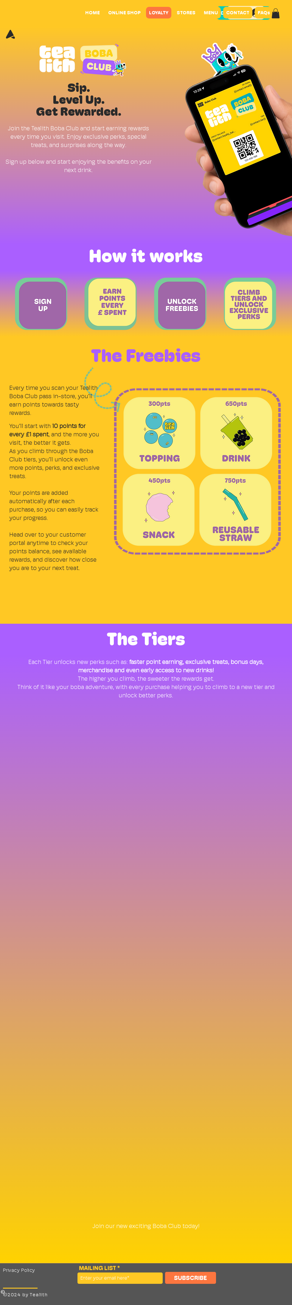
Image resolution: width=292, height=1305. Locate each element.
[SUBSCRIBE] (190, 1278)
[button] (275, 13)
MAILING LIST (97, 1268)
